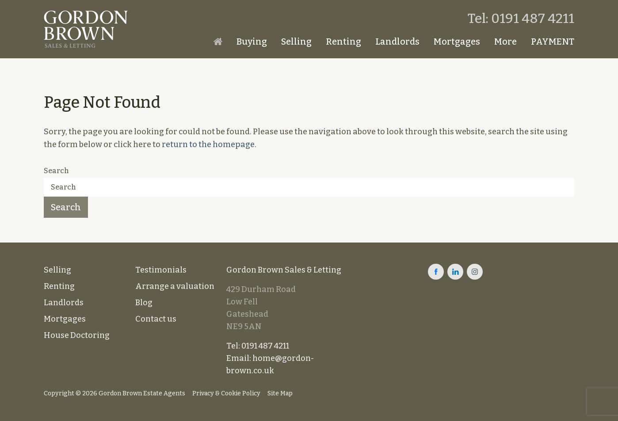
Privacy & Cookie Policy (226, 393)
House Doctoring (77, 335)
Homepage (218, 41)
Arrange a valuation (174, 286)
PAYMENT (552, 41)
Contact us (155, 319)
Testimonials (161, 270)
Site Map (280, 393)
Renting (343, 41)
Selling (296, 41)
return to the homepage (208, 144)
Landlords (397, 41)
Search (56, 171)
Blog (144, 302)
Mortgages (457, 41)
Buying (252, 41)
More (505, 41)
